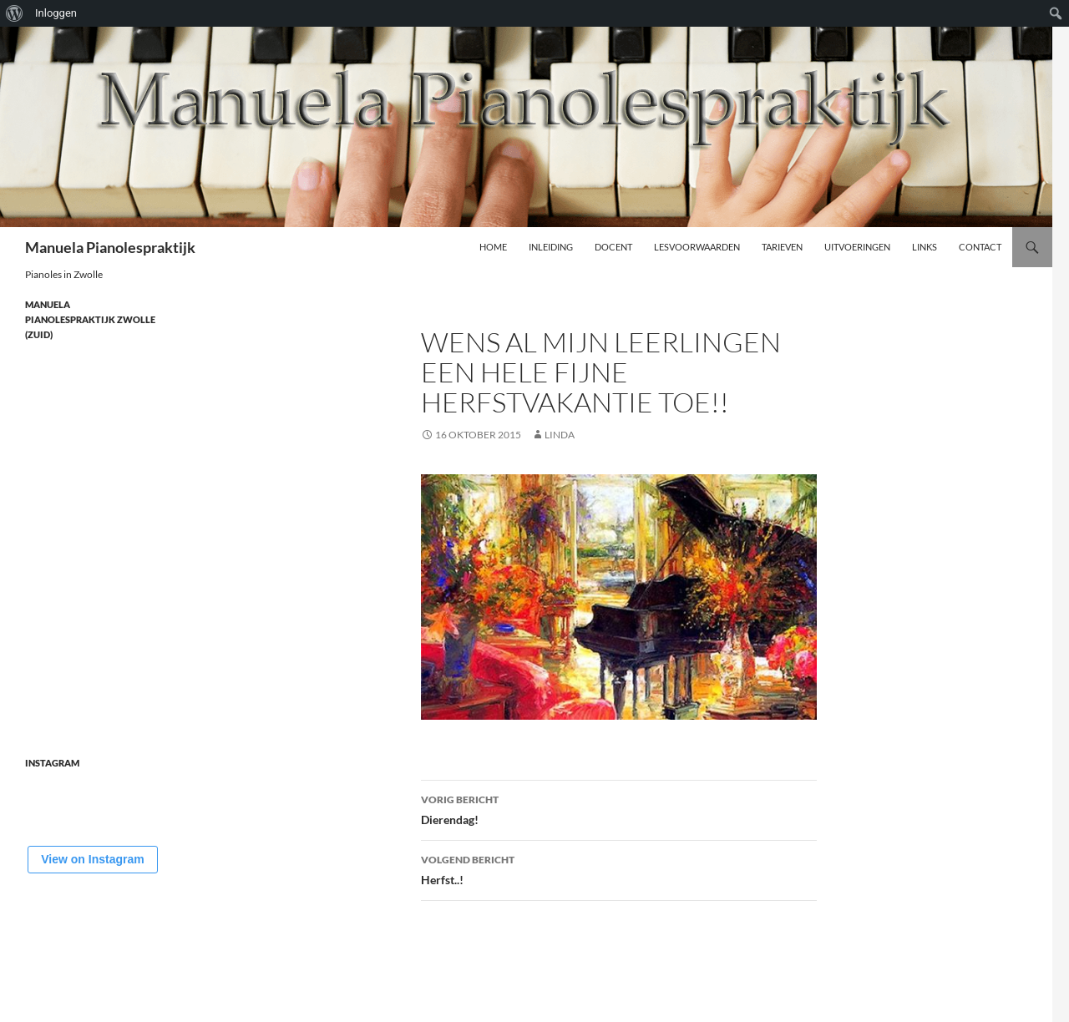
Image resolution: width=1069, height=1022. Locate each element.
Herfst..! (619, 868)
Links (924, 246)
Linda (560, 434)
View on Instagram (92, 859)
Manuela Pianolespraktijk (110, 247)
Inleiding (551, 246)
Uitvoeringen (857, 246)
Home (493, 246)
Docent (613, 246)
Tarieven (782, 246)
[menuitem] (14, 13)
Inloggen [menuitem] (56, 13)
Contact (980, 246)
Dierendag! (619, 808)
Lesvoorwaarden (697, 246)
